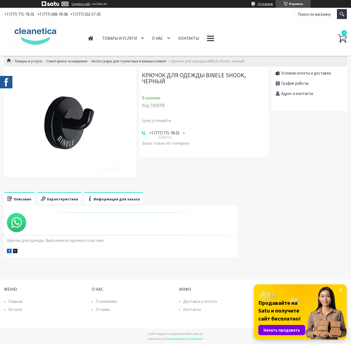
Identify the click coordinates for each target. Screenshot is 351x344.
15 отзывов (265, 4)
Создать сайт (81, 4)
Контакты (188, 38)
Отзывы (103, 309)
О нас (157, 38)
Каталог (15, 309)
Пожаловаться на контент (184, 339)
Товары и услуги (119, 38)
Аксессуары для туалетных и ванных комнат (129, 61)
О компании (106, 301)
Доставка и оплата (200, 301)
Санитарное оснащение (66, 61)
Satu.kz (198, 334)
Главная (90, 38)
